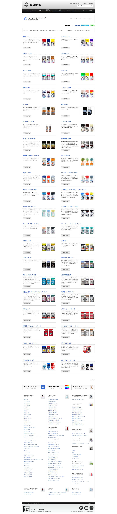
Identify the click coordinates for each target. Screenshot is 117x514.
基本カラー (26, 36)
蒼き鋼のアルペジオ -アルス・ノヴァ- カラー (73, 189)
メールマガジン (79, 3)
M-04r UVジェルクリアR (77, 412)
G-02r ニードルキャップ (53, 433)
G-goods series (58, 427)
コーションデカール (76, 494)
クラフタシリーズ (27, 494)
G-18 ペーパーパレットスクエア (54, 463)
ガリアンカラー (27, 465)
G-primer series (82, 439)
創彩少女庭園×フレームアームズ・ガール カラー (33, 459)
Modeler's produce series (34, 488)
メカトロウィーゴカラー (29, 206)
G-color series (58, 395)
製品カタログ (84, 387)
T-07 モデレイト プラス (52, 410)
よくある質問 (86, 511)
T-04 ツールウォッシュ (52, 405)
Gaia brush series (82, 447)
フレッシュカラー (66, 87)
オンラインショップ (87, 11)
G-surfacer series (82, 429)
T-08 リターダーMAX (52, 412)
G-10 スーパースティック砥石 (54, 448)
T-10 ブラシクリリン (52, 416)
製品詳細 (27, 47)
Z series (58, 488)
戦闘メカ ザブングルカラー (30, 275)
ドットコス (76, 11)
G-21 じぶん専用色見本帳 (53, 469)
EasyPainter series (82, 473)
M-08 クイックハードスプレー (78, 420)
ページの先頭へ (88, 503)
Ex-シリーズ (26, 104)
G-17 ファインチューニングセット (55, 461)
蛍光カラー (64, 70)
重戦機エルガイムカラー (68, 292)
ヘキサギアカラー (27, 258)
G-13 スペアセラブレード (53, 454)
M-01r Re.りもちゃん (76, 407)
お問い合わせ (72, 3)
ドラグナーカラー (27, 470)
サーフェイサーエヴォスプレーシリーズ (80, 435)
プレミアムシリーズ (28, 360)
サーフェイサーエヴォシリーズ (78, 433)
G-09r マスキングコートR (53, 446)
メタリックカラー (27, 53)
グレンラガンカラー (66, 343)
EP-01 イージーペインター (77, 477)
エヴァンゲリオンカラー (29, 442)
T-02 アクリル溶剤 (51, 401)
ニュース (33, 11)
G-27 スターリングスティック (54, 478)
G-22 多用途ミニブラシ (52, 471)
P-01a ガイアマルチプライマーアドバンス (80, 443)
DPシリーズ (64, 104)
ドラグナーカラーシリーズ (30, 343)
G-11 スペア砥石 (51, 450)
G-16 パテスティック (52, 459)
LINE (93, 25)
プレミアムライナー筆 (76, 454)
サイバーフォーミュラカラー (69, 172)
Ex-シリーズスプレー (28, 121)
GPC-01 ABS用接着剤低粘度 (78, 465)
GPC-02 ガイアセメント (77, 467)
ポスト (68, 25)
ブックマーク (85, 25)
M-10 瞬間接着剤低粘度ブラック (78, 424)
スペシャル (68, 11)
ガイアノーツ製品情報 (44, 11)
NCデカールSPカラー (76, 492)
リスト (72, 25)
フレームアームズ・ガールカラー (32, 223)
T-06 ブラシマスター (52, 408)
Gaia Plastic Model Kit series (82, 395)
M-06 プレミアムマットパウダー (78, 416)
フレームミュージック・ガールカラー (71, 223)
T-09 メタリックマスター (53, 414)
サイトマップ (85, 3)
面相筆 (73, 450)
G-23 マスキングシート (52, 472)
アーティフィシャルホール (77, 425)
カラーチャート (59, 387)
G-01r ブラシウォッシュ (53, 431)
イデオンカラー (27, 467)
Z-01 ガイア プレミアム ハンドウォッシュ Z (57, 492)
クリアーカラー (65, 36)
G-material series (82, 403)
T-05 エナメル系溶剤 (52, 406)
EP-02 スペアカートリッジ (77, 479)
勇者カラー (64, 240)
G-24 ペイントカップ (52, 474)
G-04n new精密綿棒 (52, 437)
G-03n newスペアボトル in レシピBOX (56, 435)
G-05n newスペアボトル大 (53, 439)
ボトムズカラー (65, 155)
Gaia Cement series (82, 462)
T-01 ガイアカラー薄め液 (53, 399)
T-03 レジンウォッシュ (52, 403)
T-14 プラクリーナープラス (53, 423)
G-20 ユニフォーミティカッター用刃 (55, 467)
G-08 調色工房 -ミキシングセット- (55, 444)
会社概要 (91, 3)
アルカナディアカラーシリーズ (69, 326)
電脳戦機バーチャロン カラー (31, 155)
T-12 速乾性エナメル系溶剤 (53, 420)
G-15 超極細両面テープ (52, 457)
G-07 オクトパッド (52, 442)
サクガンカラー (27, 309)
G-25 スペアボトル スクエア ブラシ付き (56, 476)
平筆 (73, 452)
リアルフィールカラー (28, 472)
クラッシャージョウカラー (30, 189)
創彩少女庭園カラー (66, 275)
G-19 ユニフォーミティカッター (54, 465)
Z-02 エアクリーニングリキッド (54, 494)
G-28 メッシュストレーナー (53, 480)
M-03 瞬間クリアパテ (76, 410)
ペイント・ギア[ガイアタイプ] (78, 399)
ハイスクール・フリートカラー (69, 206)
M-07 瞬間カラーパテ (76, 418)
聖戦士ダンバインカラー (68, 258)
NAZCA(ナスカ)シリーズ (29, 492)
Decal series (82, 488)
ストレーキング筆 (75, 458)
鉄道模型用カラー (66, 138)
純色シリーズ (26, 87)
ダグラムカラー (27, 172)
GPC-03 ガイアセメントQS (77, 469)
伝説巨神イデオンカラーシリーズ (32, 326)
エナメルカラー (27, 401)
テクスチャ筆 (75, 456)
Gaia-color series (34, 395)
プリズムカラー (27, 70)
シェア (78, 25)
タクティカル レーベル (29, 138)
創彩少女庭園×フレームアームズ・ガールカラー (36, 292)
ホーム (26, 11)
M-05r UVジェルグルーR (77, 414)
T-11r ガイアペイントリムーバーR (55, 418)
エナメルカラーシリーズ (68, 360)
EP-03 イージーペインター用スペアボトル (80, 481)
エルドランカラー (27, 240)
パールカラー (65, 53)
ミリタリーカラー (66, 121)
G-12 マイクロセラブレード (53, 452)
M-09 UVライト (75, 422)
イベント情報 (58, 11)
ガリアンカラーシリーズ (68, 309)
